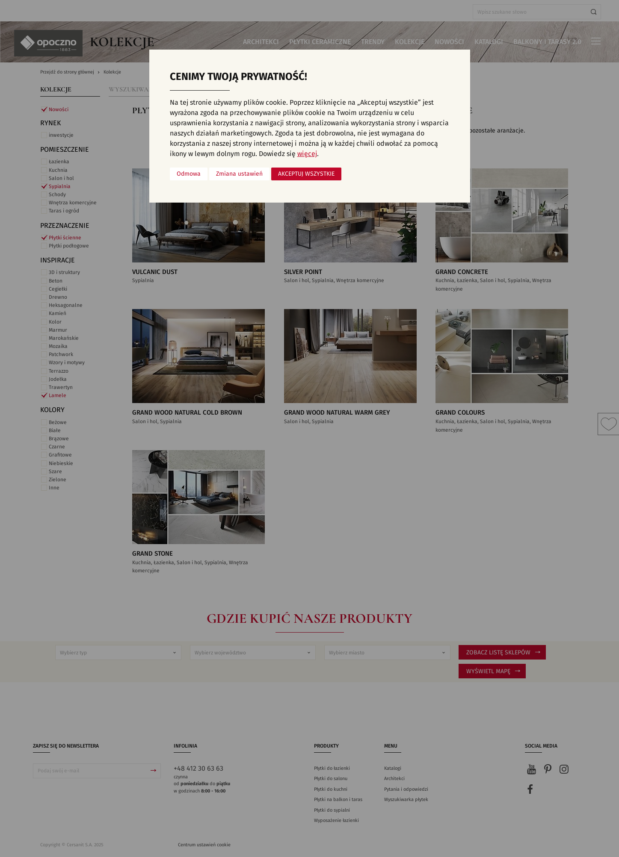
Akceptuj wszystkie (306, 174)
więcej (307, 153)
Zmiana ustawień (239, 174)
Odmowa (189, 174)
